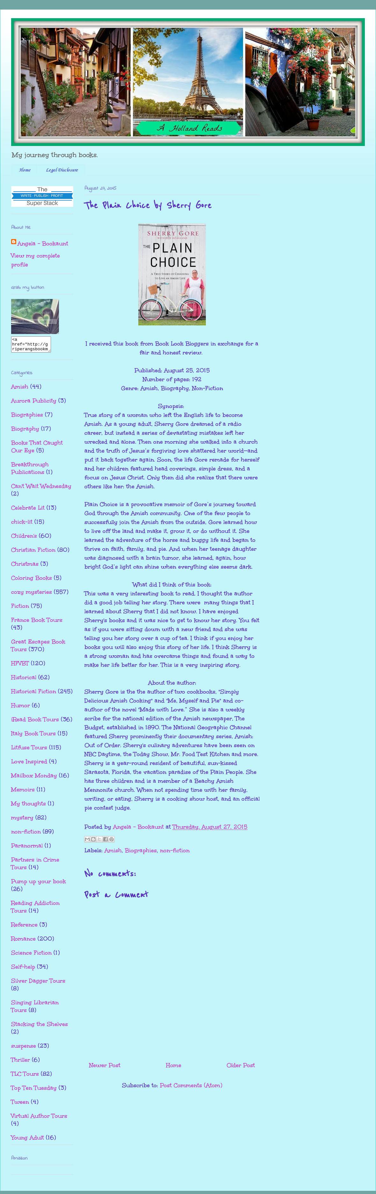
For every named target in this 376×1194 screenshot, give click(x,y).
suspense (23, 1048)
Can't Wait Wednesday (41, 489)
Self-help (23, 969)
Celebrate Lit (28, 510)
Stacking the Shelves (39, 1027)
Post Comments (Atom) (191, 1085)
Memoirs (23, 792)
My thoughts (28, 806)
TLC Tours (25, 1077)
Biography (25, 431)
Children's (24, 538)
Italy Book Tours (33, 736)
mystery (22, 820)
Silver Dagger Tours (38, 983)
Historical (23, 680)
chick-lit (22, 524)
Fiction (20, 609)
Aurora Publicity (33, 403)
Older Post (241, 1065)
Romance (23, 941)
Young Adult (27, 1140)
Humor (20, 708)
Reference (24, 927)
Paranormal (27, 848)
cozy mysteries (31, 595)
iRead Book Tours (35, 722)
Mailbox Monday (34, 778)
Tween (20, 1105)
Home (24, 170)
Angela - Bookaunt (43, 243)
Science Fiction (31, 955)
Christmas (25, 567)
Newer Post (104, 1065)
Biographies (141, 850)
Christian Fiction (33, 553)
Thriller (20, 1063)
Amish (113, 850)
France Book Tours (36, 623)
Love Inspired (29, 764)
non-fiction (175, 850)
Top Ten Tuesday (34, 1091)
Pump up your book (38, 884)
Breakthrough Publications (30, 471)
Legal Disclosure (62, 170)
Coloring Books (31, 581)
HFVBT (20, 666)
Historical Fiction (33, 694)
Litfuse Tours (29, 750)
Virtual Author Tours (39, 1119)
